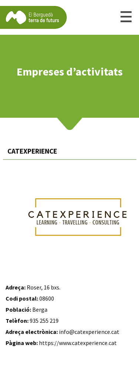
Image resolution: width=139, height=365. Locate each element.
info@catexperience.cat (89, 331)
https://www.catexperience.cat (78, 342)
